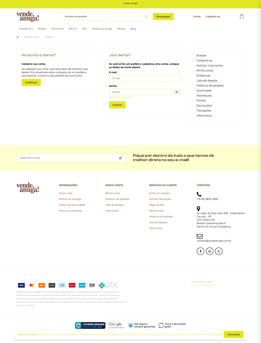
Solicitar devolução (160, 199)
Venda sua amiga (102, 28)
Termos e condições (70, 210)
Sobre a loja (65, 193)
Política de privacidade (72, 204)
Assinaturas (204, 95)
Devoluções (204, 105)
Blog (133, 28)
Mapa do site (156, 204)
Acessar (49, 37)
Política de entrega (70, 199)
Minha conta (31, 37)
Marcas (121, 28)
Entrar (197, 16)
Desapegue (163, 16)
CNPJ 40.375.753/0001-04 (203, 285)
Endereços (203, 75)
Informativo (204, 115)
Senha (113, 86)
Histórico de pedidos (210, 85)
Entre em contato (159, 193)
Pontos (201, 100)
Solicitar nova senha (120, 97)
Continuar (31, 82)
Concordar (233, 334)
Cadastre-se (213, 16)
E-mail (113, 72)
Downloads (203, 90)
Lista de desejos (206, 80)
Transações (203, 110)
